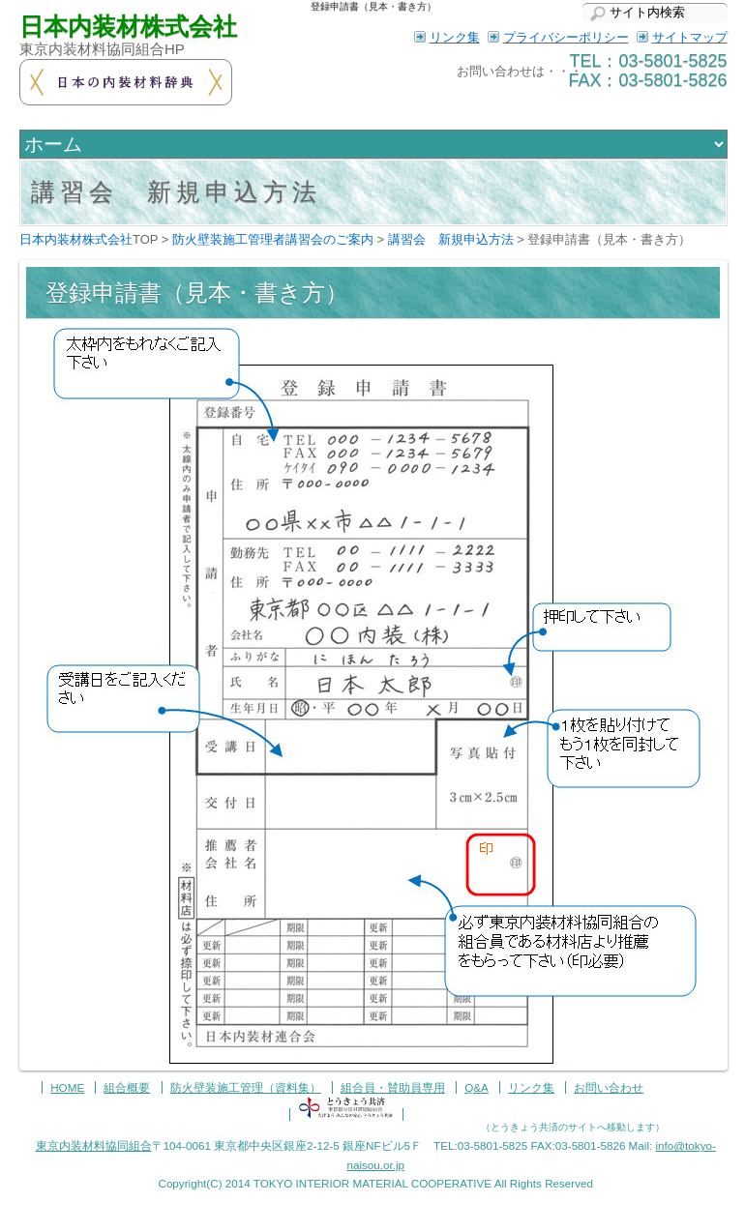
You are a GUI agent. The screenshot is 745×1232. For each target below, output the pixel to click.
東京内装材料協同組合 (94, 1145)
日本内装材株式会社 (128, 27)
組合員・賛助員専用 (393, 1087)
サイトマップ (690, 37)
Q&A (476, 1087)
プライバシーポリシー (566, 37)
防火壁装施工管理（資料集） (245, 1087)
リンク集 (455, 37)
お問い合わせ (608, 1087)
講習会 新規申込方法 (451, 239)
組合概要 (127, 1087)
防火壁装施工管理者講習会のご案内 (272, 239)
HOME (67, 1087)
